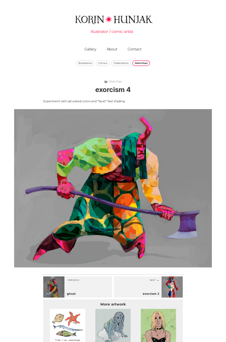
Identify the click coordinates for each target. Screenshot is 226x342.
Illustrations (85, 63)
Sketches (141, 63)
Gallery (90, 49)
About (112, 49)
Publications (121, 63)
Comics (102, 63)
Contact (135, 49)
